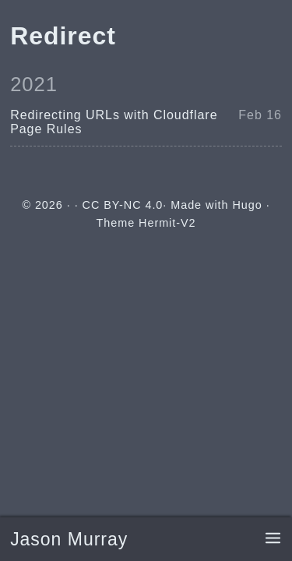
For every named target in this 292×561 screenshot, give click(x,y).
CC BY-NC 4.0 (123, 205)
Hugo (247, 205)
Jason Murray (69, 539)
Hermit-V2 (167, 223)
